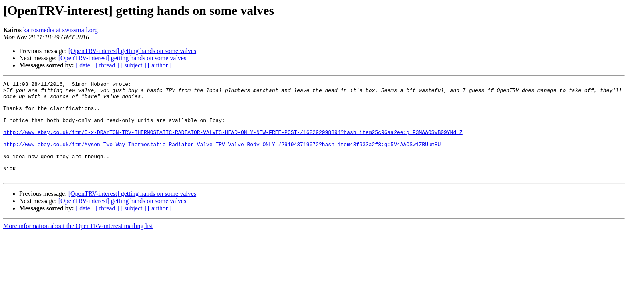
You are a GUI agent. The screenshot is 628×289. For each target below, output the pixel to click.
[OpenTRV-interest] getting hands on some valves (132, 50)
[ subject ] (133, 65)
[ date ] (85, 65)
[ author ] (160, 65)
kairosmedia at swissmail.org (60, 29)
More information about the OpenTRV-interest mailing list (78, 245)
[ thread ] (107, 65)
